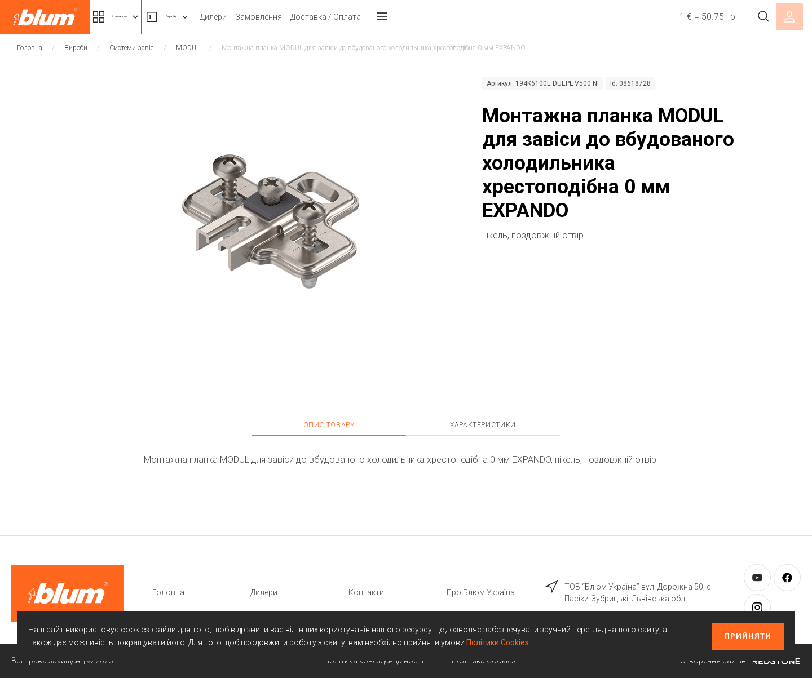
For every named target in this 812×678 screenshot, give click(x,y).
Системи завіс (131, 48)
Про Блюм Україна (481, 592)
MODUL (188, 48)
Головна (29, 48)
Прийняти (747, 636)
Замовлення (323, 16)
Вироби (217, 17)
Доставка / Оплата (390, 16)
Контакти (366, 592)
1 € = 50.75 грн (698, 16)
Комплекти (134, 17)
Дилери (278, 16)
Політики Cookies (497, 642)
